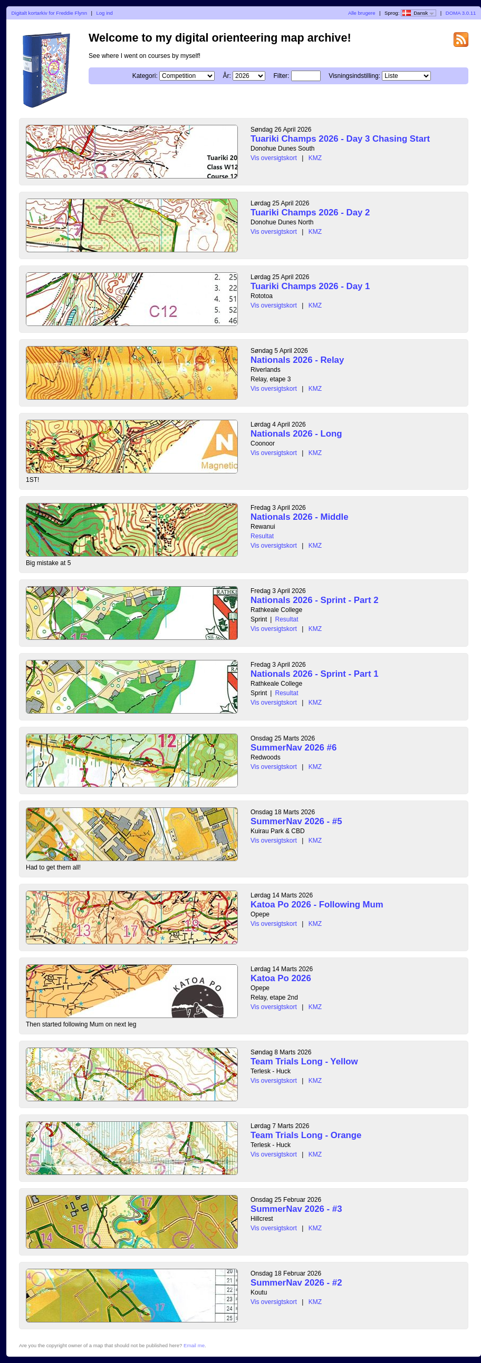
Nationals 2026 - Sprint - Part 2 (314, 600)
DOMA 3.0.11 (461, 13)
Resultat (262, 536)
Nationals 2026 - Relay (297, 360)
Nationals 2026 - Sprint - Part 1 (314, 674)
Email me (194, 1345)
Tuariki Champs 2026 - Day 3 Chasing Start (340, 139)
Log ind (104, 13)
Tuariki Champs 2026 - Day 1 (310, 286)
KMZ (315, 158)
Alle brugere (362, 13)
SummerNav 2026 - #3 (296, 1209)
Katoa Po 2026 (281, 978)
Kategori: (145, 76)
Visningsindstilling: (354, 76)
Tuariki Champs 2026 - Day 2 (310, 213)
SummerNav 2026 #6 (293, 748)
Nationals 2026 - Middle (300, 517)
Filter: (281, 76)
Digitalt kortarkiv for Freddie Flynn (49, 13)
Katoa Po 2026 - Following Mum (317, 905)
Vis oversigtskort (274, 158)
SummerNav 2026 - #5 (296, 821)
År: (226, 76)
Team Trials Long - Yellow (304, 1061)
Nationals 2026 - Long (296, 434)
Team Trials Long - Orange (306, 1135)
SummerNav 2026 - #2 (296, 1283)
